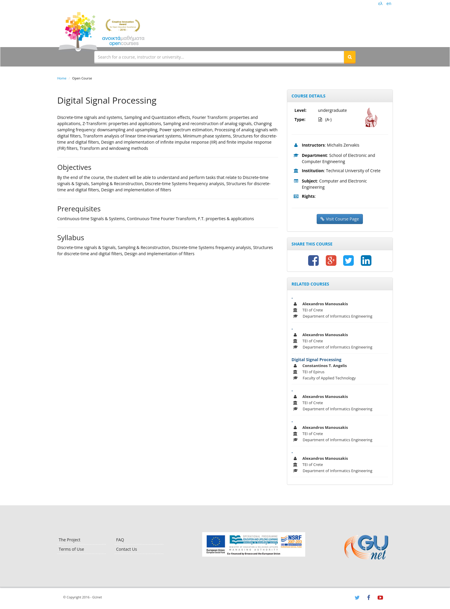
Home (62, 78)
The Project (69, 539)
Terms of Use (71, 549)
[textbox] (219, 57)
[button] (350, 57)
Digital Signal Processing (316, 359)
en (388, 3)
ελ (380, 3)
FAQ (120, 539)
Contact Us (126, 549)
